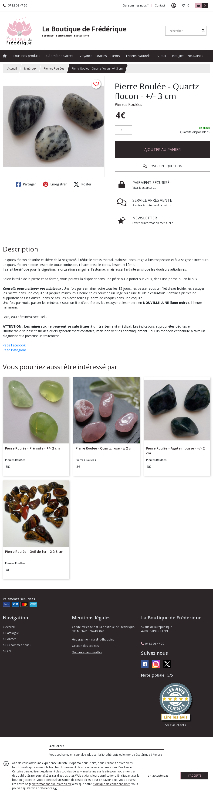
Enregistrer (55, 184)
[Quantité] (123, 130)
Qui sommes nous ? (17, 645)
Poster (82, 184)
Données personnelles (87, 652)
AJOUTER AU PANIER (162, 149)
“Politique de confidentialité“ (111, 784)
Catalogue (11, 633)
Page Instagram (14, 350)
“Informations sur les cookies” (51, 784)
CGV (7, 651)
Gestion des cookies (85, 646)
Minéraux (30, 68)
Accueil (12, 68)
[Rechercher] (203, 30)
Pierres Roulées (54, 68)
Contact (160, 5)
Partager (26, 184)
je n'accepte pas (157, 776)
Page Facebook (14, 345)
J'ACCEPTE (194, 776)
